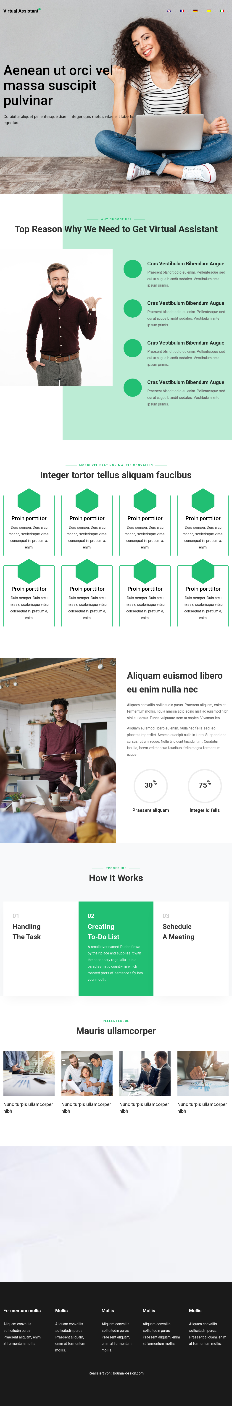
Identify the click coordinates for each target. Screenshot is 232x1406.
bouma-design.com (128, 1373)
